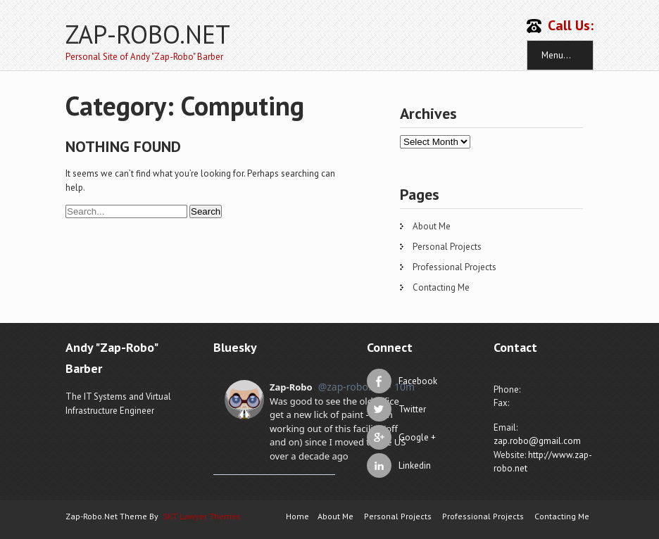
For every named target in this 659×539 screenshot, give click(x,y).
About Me (432, 226)
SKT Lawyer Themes (202, 516)
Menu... (556, 55)
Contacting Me (441, 287)
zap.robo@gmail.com (537, 441)
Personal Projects (447, 247)
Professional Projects (454, 267)
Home (297, 516)
